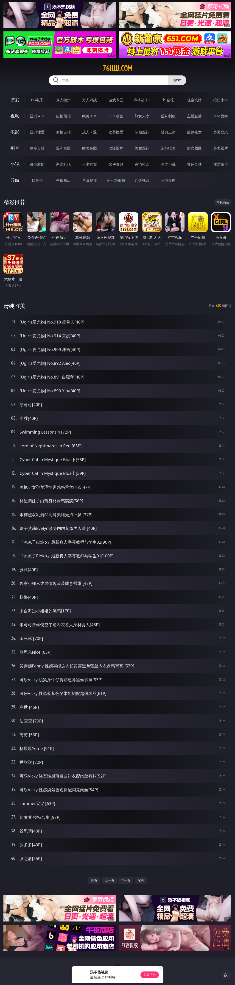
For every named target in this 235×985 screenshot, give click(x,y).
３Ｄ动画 (116, 116)
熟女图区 (194, 148)
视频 (15, 116)
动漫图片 (116, 148)
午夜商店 (63, 180)
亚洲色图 (63, 148)
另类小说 (168, 164)
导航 (15, 180)
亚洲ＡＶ (37, 116)
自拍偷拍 (63, 116)
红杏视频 (142, 180)
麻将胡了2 (142, 99)
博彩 (15, 100)
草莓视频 (89, 180)
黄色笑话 (194, 164)
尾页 (141, 880)
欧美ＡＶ (89, 116)
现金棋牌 (194, 99)
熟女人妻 (142, 116)
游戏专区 (116, 99)
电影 (15, 132)
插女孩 (37, 180)
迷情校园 (142, 164)
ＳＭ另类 (220, 116)
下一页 (125, 880)
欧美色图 (89, 148)
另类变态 (220, 132)
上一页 (109, 880)
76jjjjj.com (117, 68)
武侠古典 (116, 164)
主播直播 (194, 116)
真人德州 (63, 99)
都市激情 (37, 164)
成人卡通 (89, 132)
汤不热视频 (116, 180)
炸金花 (168, 99)
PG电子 (37, 99)
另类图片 (220, 148)
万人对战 (89, 99)
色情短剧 (168, 180)
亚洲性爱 (37, 132)
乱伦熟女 (194, 132)
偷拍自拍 (63, 132)
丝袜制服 (168, 116)
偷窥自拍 (37, 148)
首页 (94, 880)
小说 (15, 164)
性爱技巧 (220, 164)
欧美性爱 (116, 132)
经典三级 (168, 132)
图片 (15, 148)
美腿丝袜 (142, 148)
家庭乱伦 (63, 164)
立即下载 (149, 975)
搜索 (177, 80)
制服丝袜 (142, 132)
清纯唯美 (168, 148)
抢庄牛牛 (220, 99)
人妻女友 (89, 164)
